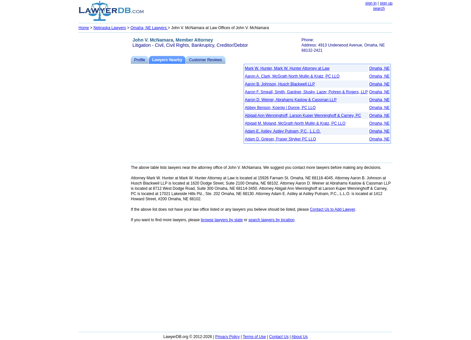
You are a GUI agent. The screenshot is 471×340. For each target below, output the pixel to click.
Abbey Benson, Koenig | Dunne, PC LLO (280, 107)
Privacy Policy (227, 336)
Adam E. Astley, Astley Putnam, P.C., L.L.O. (283, 131)
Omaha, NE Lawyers (149, 28)
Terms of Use (254, 336)
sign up (386, 3)
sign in (371, 3)
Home (83, 28)
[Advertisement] (104, 133)
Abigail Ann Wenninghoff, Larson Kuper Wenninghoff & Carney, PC (303, 115)
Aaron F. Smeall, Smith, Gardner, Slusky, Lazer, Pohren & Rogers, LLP (306, 92)
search (379, 8)
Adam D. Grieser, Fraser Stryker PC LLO (280, 139)
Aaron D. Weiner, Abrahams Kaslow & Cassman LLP (291, 100)
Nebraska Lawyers (110, 28)
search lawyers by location (272, 220)
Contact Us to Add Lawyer (332, 209)
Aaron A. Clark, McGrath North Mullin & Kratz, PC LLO (292, 76)
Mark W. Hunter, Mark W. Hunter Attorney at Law (287, 68)
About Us (299, 336)
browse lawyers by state (222, 220)
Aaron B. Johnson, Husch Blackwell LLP (280, 84)
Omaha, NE (379, 68)
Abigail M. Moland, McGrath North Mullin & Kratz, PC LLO (295, 123)
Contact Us (278, 336)
